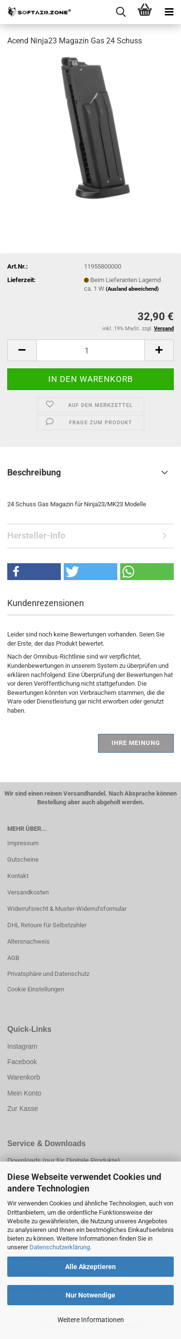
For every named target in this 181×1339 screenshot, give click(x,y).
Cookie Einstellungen (35, 989)
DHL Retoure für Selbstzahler (46, 925)
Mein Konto (24, 1093)
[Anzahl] (90, 350)
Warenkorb (23, 1077)
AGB (13, 957)
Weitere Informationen (90, 1320)
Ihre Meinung (135, 742)
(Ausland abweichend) (132, 289)
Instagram (22, 1046)
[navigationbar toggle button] (169, 12)
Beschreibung (34, 472)
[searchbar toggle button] (121, 12)
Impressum (23, 843)
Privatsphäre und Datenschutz (48, 973)
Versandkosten (28, 892)
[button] (21, 350)
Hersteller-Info (36, 535)
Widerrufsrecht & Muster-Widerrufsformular (66, 908)
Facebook (22, 1062)
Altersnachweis (28, 941)
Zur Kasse (22, 1108)
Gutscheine (23, 859)
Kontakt (17, 875)
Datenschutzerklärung (59, 1247)
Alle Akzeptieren (90, 1267)
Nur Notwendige (90, 1295)
